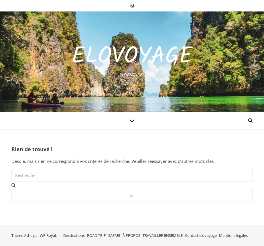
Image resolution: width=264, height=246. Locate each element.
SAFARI (114, 235)
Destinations (74, 235)
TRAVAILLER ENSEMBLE (163, 235)
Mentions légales (233, 235)
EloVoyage (132, 56)
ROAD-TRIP (96, 235)
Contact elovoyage (201, 235)
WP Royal (48, 235)
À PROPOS (131, 235)
